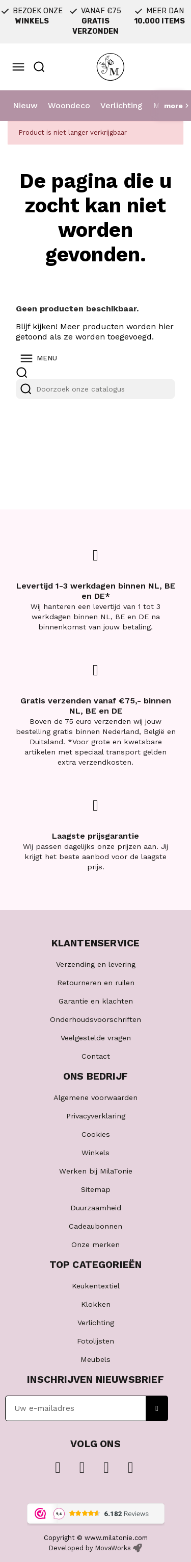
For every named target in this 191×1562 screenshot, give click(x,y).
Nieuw (25, 105)
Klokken (96, 1304)
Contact (95, 1056)
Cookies (95, 1134)
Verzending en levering (95, 964)
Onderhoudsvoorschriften (95, 1019)
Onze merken (95, 1244)
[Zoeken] (95, 389)
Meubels (95, 1359)
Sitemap (96, 1189)
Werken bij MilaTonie (95, 1171)
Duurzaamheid (95, 1208)
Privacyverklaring (95, 1116)
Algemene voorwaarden (95, 1097)
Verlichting (121, 105)
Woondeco (69, 105)
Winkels (95, 1153)
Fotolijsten (95, 1341)
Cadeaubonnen (95, 1226)
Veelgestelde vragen (96, 1038)
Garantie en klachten (96, 1001)
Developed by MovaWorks (90, 1548)
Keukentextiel (96, 1286)
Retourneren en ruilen (95, 983)
